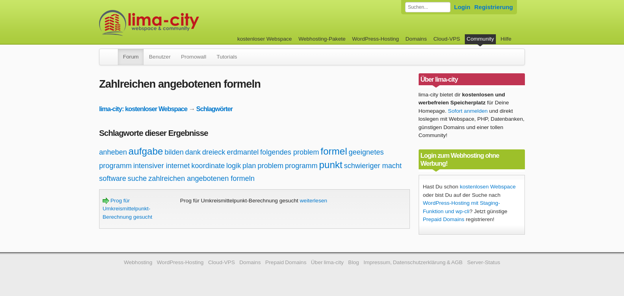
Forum (130, 57)
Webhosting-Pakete (321, 39)
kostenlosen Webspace (487, 187)
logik (233, 166)
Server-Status (483, 262)
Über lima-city (327, 262)
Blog (353, 262)
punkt (331, 164)
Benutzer (159, 57)
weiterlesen (313, 201)
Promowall (193, 57)
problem (270, 166)
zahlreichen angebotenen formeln (201, 178)
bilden (173, 152)
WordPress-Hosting (375, 39)
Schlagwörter (214, 108)
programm (301, 166)
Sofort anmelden (468, 111)
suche (137, 178)
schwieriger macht (373, 166)
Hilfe (506, 39)
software (112, 178)
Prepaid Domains (443, 219)
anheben (113, 152)
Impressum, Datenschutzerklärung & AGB (412, 262)
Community (480, 39)
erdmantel (243, 152)
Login (462, 7)
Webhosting (138, 262)
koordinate (208, 166)
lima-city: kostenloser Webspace (143, 108)
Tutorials (226, 57)
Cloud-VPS (446, 39)
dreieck (213, 152)
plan (249, 166)
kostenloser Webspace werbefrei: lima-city (178, 23)
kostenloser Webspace (264, 39)
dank (193, 152)
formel (334, 151)
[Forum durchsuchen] (427, 7)
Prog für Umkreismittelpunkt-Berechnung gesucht (127, 209)
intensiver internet (161, 166)
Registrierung (493, 7)
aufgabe (146, 151)
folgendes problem (289, 152)
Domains (416, 39)
